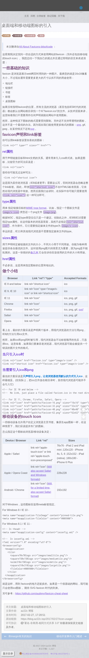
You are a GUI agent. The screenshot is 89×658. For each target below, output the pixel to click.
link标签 (18, 36)
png (79, 124)
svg (32, 129)
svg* (81, 309)
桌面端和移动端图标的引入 (36, 607)
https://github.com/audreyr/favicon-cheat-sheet (41, 593)
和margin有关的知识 (20, 636)
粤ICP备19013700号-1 (60, 654)
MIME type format (36, 208)
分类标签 (41, 16)
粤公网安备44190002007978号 (34, 654)
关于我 (61, 16)
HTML (7, 36)
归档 (33, 16)
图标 (42, 36)
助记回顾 (51, 16)
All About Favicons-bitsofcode (36, 46)
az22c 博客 (27, 610)
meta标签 (31, 36)
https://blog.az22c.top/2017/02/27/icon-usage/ (47, 619)
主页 (26, 16)
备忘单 (34, 252)
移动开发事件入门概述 (70, 636)
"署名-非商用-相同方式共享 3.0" (41, 623)
